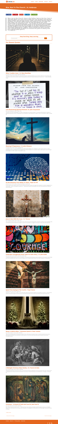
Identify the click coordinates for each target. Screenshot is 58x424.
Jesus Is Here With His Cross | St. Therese (18, 219)
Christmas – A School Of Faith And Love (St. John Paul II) (22, 404)
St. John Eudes (9, 255)
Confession (19, 147)
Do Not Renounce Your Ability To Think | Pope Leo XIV (22, 182)
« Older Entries (8, 412)
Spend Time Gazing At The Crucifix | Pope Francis (20, 290)
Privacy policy (17, 420)
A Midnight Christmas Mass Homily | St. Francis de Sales (22, 368)
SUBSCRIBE (41, 1)
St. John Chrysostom (10, 111)
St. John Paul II (9, 405)
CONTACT (46, 1)
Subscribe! (23, 420)
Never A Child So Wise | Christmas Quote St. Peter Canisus (23, 331)
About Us (11, 420)
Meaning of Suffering (21, 74)
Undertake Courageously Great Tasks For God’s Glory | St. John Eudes (26, 254)
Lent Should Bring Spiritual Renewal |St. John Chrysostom (23, 109)
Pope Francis (9, 291)
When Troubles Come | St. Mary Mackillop (18, 73)
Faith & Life (19, 255)
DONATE (50, 1)
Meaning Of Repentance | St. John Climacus (19, 146)
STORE (36, 1)
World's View (24, 255)
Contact (7, 420)
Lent (20, 111)
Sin (22, 147)
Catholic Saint (9, 74)
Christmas (20, 332)
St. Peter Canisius (10, 332)
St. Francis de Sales (10, 369)
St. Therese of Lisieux (10, 220)
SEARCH (32, 1)
